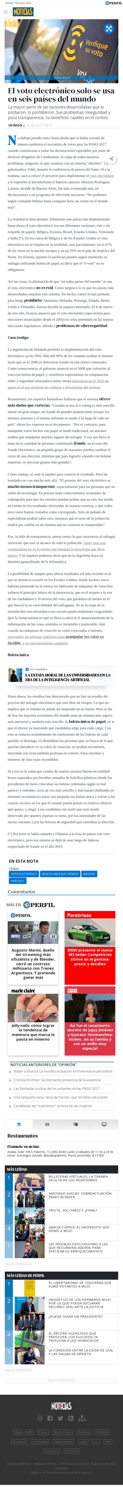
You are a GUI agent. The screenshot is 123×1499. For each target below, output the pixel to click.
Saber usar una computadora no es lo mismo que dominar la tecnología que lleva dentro (57, 549)
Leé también (38, 669)
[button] (111, 159)
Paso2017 (17, 881)
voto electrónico (102, 176)
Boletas (89, 874)
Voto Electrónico (24, 874)
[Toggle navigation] (6, 11)
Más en (30, 904)
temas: (14, 869)
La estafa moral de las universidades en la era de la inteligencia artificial (67, 677)
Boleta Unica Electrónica (60, 874)
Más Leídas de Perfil (25, 1275)
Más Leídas (17, 1169)
